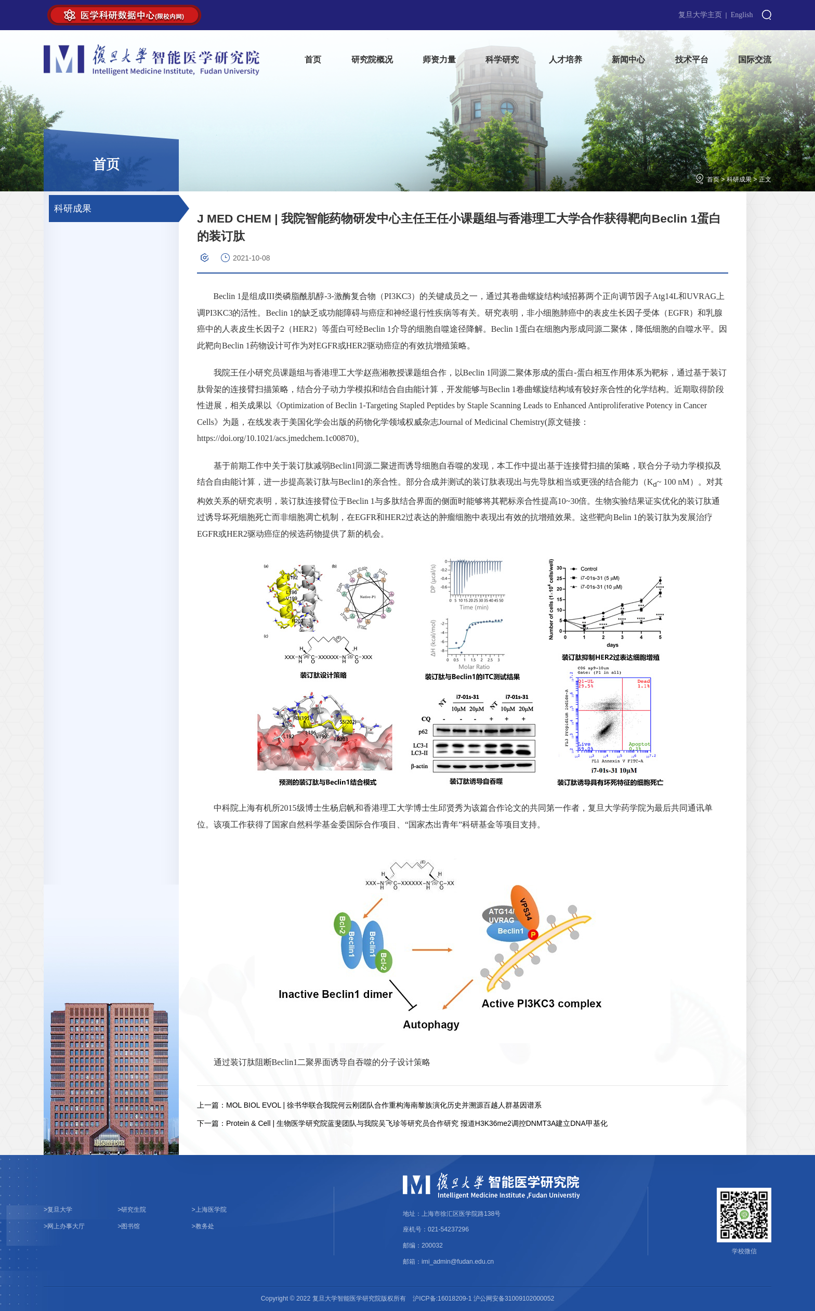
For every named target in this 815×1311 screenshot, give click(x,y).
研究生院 (131, 1209)
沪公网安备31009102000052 (514, 1298)
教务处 (203, 1226)
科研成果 (739, 179)
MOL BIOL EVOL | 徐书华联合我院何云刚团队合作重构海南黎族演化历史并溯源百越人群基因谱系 (369, 1105)
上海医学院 (209, 1209)
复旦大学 (58, 1209)
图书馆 (128, 1226)
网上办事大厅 (64, 1226)
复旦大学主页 (700, 15)
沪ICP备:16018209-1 (442, 1298)
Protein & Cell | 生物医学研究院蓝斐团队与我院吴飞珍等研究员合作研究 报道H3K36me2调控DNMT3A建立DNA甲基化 (402, 1123)
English (742, 15)
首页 (713, 179)
